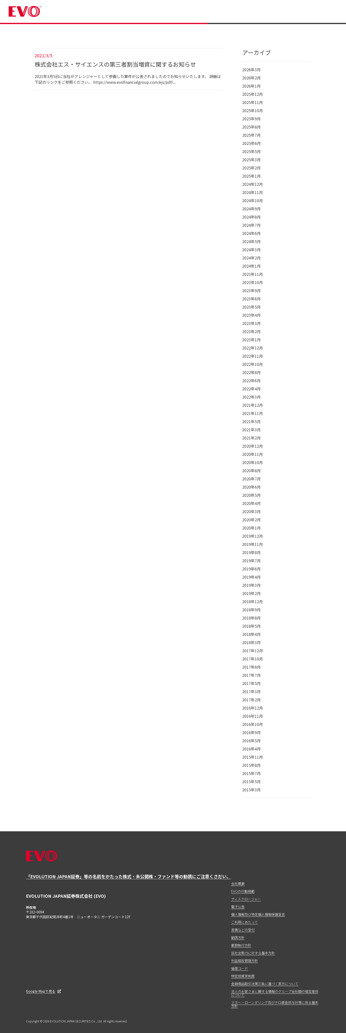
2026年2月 (251, 78)
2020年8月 (251, 470)
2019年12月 (252, 536)
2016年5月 (251, 740)
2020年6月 (251, 487)
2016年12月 (252, 708)
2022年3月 (251, 397)
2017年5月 (251, 683)
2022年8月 (251, 372)
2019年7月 (251, 560)
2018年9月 (251, 610)
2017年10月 (252, 659)
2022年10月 (252, 364)
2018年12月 (252, 601)
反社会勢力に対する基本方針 (253, 953)
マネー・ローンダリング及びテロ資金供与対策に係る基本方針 (274, 1004)
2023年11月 (252, 274)
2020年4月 (251, 503)
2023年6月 (251, 299)
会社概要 (238, 883)
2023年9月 (251, 290)
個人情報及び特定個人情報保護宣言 (258, 914)
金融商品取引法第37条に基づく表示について (264, 983)
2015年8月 (251, 765)
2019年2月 (251, 593)
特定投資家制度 (243, 976)
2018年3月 (251, 642)
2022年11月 (252, 356)
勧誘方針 (238, 937)
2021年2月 (251, 438)
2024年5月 (251, 241)
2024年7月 (251, 225)
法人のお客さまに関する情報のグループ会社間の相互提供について (274, 993)
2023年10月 (252, 282)
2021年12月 (252, 405)
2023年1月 (251, 339)
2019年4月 (251, 577)
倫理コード (239, 968)
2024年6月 (251, 233)
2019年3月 (251, 585)
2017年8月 (251, 667)
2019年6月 (251, 569)
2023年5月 (251, 307)
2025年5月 (251, 151)
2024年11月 (252, 192)
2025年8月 (251, 127)
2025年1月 (251, 176)
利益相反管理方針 (244, 960)
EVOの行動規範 (242, 891)
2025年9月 (251, 119)
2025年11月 (252, 102)
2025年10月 (252, 110)
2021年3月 (251, 430)
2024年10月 (252, 200)
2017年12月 (252, 650)
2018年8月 (251, 618)
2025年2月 (251, 168)
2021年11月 (252, 413)
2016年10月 (252, 724)
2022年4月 (251, 389)
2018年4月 (251, 634)
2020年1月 (251, 528)
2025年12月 (252, 94)
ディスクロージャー (246, 899)
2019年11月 (252, 544)
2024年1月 (251, 266)
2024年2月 (251, 258)
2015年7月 (251, 773)
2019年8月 (251, 552)
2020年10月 (252, 462)
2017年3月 (251, 691)
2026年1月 (251, 86)
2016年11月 (252, 716)
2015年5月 (251, 781)
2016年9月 (251, 732)
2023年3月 (251, 323)
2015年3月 (251, 790)
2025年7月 (251, 135)
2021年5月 (251, 421)
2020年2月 (251, 520)
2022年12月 (252, 348)
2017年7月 (251, 675)
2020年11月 (252, 454)
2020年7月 (251, 479)
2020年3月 (251, 511)
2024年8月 (251, 217)
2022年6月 (251, 380)
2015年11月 (252, 757)
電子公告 (238, 906)
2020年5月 (251, 495)
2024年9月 (251, 209)
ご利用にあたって (244, 922)
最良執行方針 (241, 945)
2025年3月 (251, 159)
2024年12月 (252, 184)
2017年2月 (251, 700)
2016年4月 (251, 749)
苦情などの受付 (243, 929)
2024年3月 (251, 249)
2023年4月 (251, 315)
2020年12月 (252, 446)
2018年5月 (251, 626)
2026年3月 (251, 69)
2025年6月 (251, 143)
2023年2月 (251, 331)
